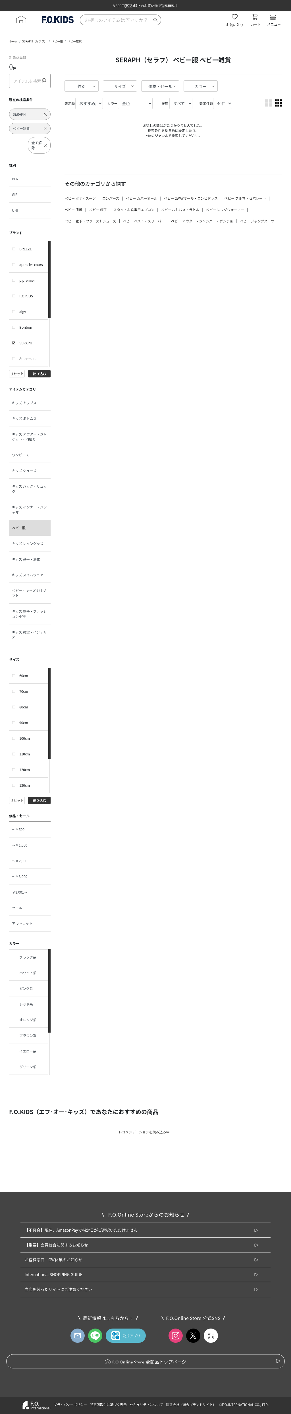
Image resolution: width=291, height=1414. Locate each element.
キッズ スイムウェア (27, 574)
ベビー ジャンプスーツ (257, 220)
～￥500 (18, 829)
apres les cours (31, 264)
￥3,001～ (19, 892)
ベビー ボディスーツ (80, 198)
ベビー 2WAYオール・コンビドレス (191, 198)
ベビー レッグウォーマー (225, 209)
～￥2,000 (19, 860)
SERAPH (25, 342)
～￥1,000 (19, 845)
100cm (24, 738)
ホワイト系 (24, 972)
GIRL (15, 194)
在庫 (164, 103)
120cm (24, 769)
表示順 (70, 103)
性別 (82, 86)
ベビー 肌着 (73, 209)
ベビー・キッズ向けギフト (29, 593)
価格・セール (160, 86)
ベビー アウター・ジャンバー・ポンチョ (202, 220)
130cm (24, 785)
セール (17, 907)
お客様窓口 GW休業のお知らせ (53, 1259)
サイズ (120, 86)
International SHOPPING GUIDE (53, 1274)
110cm (24, 753)
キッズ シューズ (24, 470)
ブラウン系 (24, 1035)
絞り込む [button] (39, 373)
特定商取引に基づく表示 (108, 1404)
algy (22, 311)
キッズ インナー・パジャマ (29, 509)
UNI (15, 210)
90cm (23, 722)
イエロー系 (24, 1051)
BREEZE (25, 248)
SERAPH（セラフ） (34, 41)
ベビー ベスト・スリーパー (144, 220)
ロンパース (110, 198)
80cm (23, 706)
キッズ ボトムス (24, 418)
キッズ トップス (24, 402)
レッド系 (22, 1004)
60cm (23, 675)
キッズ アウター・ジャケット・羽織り (29, 437)
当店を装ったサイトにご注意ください (58, 1289)
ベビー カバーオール (141, 198)
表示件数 (206, 103)
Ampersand (28, 358)
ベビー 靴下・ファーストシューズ (90, 220)
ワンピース (20, 454)
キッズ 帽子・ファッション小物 (29, 614)
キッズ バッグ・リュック (29, 489)
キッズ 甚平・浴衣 (26, 559)
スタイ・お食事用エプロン (133, 209)
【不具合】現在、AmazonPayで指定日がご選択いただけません (81, 1230)
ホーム (13, 41)
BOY (15, 178)
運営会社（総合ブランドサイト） (191, 1404)
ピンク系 (22, 988)
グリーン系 (24, 1066)
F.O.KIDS (26, 295)
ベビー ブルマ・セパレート (245, 198)
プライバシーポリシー (70, 1404)
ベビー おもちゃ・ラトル (180, 209)
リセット (17, 373)
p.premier (27, 280)
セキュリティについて (146, 1404)
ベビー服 (57, 41)
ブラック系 (24, 957)
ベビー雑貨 (74, 41)
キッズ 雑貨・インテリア (29, 634)
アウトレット (22, 923)
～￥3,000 (19, 876)
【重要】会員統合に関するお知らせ (56, 1245)
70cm (23, 691)
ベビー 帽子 (98, 209)
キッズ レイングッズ (27, 543)
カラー (201, 86)
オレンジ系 (24, 1019)
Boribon (25, 327)
